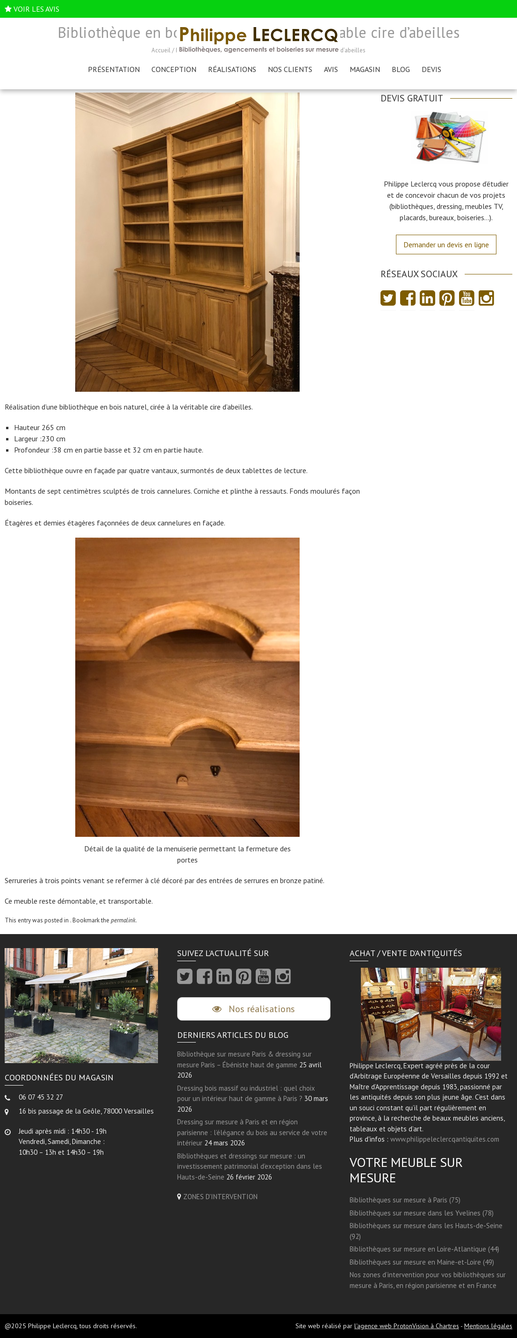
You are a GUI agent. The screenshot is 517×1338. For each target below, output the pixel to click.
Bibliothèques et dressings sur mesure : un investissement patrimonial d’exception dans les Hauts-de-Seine (249, 1166)
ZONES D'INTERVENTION (220, 1196)
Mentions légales (488, 1326)
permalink (123, 920)
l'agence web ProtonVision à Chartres (406, 1326)
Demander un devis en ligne (446, 244)
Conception (173, 69)
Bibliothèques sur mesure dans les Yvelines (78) (422, 1213)
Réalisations (232, 69)
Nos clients (290, 69)
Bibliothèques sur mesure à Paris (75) (405, 1199)
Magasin (365, 69)
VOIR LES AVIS (36, 9)
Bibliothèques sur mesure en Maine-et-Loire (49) (422, 1262)
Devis (431, 69)
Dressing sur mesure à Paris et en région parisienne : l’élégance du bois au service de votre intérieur (252, 1132)
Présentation (114, 69)
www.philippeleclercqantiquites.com (444, 1139)
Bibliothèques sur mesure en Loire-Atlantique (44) (424, 1248)
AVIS (331, 69)
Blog (401, 69)
